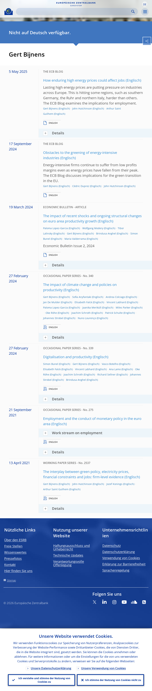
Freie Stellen (13, 546)
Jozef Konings (114, 484)
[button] (144, 4)
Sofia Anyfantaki (81, 297)
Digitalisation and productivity (67, 356)
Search (133, 11)
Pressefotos (13, 558)
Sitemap (11, 580)
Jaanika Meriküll (91, 307)
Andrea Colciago (115, 297)
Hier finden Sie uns (18, 571)
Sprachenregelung (115, 570)
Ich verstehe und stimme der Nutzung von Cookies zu (44, 679)
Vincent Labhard (116, 302)
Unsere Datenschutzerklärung (51, 667)
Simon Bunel (50, 364)
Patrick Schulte (114, 312)
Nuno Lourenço (87, 318)
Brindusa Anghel (106, 233)
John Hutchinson (82, 108)
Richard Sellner (106, 374)
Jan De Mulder (51, 302)
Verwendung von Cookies (121, 558)
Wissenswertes (15, 552)
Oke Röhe (51, 312)
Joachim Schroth (81, 312)
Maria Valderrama (75, 238)
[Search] (74, 11)
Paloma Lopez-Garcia (55, 228)
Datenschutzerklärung (118, 552)
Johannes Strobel (53, 318)
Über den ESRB (15, 540)
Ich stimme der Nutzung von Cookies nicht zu (113, 679)
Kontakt (10, 564)
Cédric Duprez (80, 186)
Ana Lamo (115, 369)
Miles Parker (123, 307)
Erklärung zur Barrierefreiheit (123, 564)
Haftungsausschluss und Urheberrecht (71, 547)
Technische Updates (68, 555)
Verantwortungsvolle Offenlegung (68, 563)
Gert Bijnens (50, 108)
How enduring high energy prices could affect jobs (84, 80)
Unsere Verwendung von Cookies (103, 667)
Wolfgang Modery (92, 228)
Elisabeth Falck (83, 302)
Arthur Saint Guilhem (55, 489)
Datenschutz (111, 545)
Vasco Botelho (110, 364)
